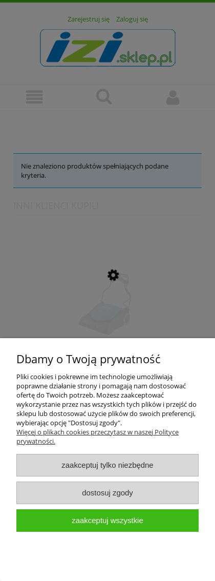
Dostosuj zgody (107, 492)
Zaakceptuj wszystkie (107, 520)
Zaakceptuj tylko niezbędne (107, 465)
